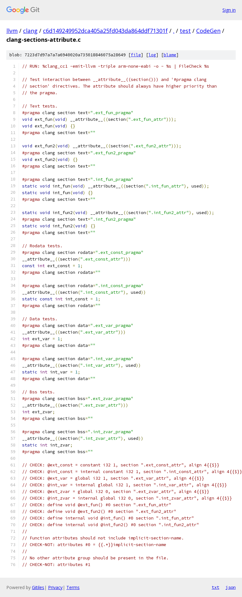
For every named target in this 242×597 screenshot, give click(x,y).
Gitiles (38, 587)
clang (30, 30)
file (136, 55)
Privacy (55, 587)
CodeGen (208, 30)
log (152, 55)
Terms (73, 587)
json (231, 587)
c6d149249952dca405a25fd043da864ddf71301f (105, 30)
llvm (12, 30)
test (185, 30)
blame (170, 55)
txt (215, 587)
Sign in (229, 10)
